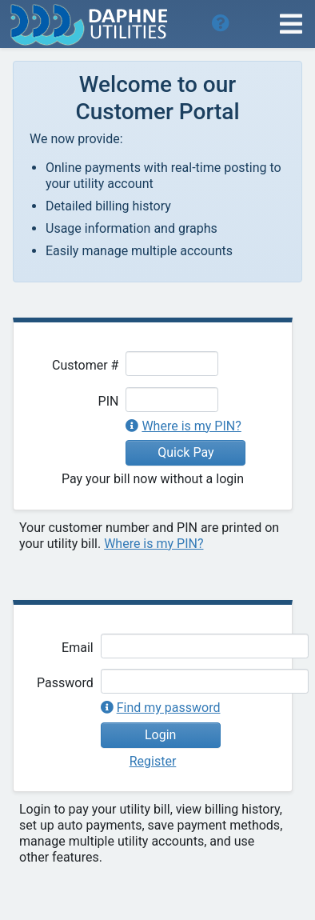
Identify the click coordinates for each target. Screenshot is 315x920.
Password (65, 682)
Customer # (85, 365)
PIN (108, 401)
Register (153, 761)
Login (160, 734)
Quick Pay (185, 452)
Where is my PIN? (191, 426)
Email (78, 647)
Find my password (169, 707)
